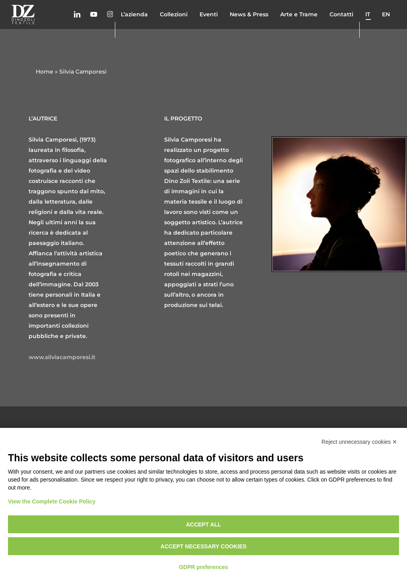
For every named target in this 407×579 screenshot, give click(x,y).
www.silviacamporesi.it (62, 357)
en (386, 29)
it (367, 29)
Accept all (203, 524)
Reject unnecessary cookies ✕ (359, 442)
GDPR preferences (203, 567)
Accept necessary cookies (203, 546)
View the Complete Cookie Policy (51, 501)
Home (44, 71)
